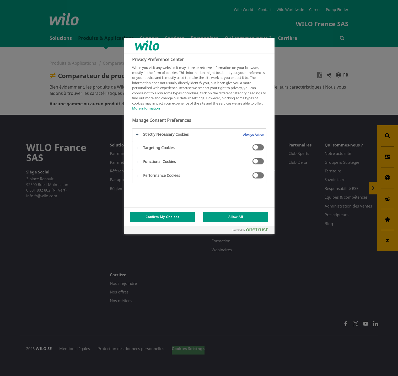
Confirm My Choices (162, 217)
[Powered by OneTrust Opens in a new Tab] (252, 230)
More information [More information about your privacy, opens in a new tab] (146, 108)
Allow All (235, 217)
